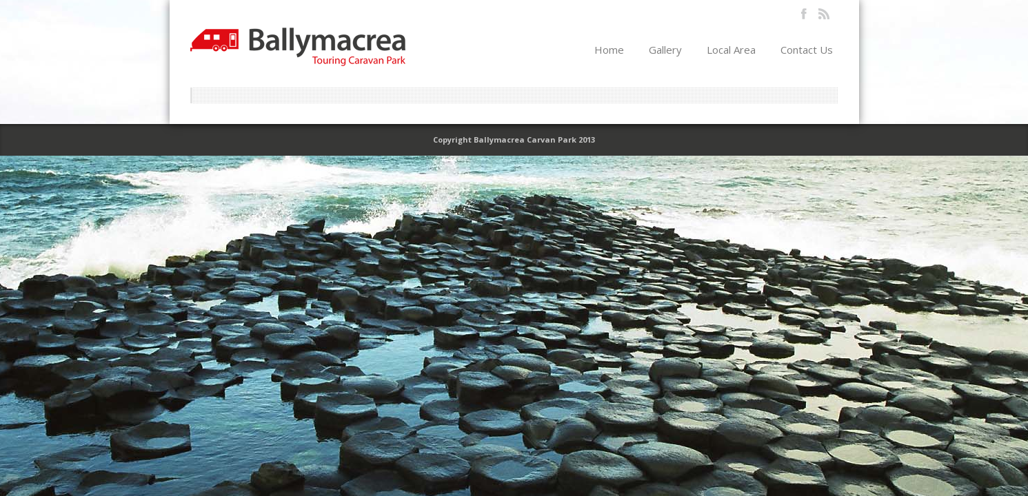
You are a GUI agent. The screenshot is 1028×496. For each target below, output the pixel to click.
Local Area (731, 49)
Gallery (665, 49)
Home (609, 49)
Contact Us (806, 49)
